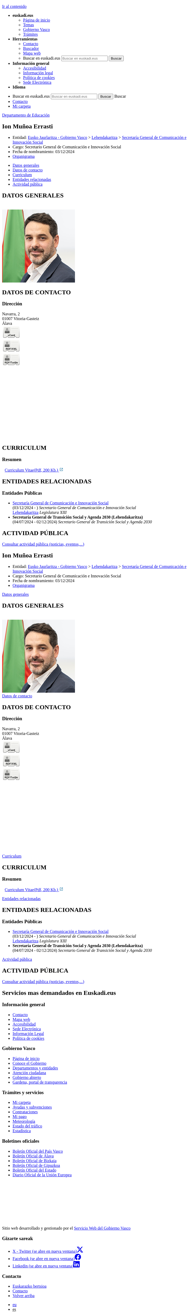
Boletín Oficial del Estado (34, 1170)
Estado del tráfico (27, 1126)
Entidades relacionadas (21, 898)
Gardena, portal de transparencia (40, 1082)
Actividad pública (17, 959)
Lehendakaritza (105, 137)
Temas (28, 25)
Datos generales (15, 594)
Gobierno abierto (27, 1077)
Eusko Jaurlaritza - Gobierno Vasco (57, 137)
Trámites (30, 34)
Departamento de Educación (26, 115)
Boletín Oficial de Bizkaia (35, 1160)
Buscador (31, 48)
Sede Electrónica (37, 82)
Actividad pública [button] (27, 184)
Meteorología (24, 1121)
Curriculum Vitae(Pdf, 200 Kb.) (34, 470)
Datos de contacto (17, 696)
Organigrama (24, 156)
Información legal (38, 73)
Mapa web (32, 53)
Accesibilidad (34, 68)
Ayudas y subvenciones (32, 1107)
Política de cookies (39, 77)
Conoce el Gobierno (29, 1063)
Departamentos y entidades (35, 1068)
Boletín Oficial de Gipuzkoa (36, 1165)
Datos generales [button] (26, 165)
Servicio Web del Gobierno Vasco (102, 1228)
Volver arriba (24, 1295)
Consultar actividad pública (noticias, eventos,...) (43, 544)
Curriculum (11, 856)
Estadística (22, 1131)
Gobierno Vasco (36, 29)
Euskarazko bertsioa (29, 1286)
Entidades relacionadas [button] (32, 179)
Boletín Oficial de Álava (33, 1156)
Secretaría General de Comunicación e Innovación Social (61, 503)
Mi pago (20, 1116)
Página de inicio (36, 20)
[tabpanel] (97, 238)
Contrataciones (25, 1112)
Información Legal (28, 1033)
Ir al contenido (14, 6)
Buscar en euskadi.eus (41, 58)
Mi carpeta (22, 106)
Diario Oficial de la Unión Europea (42, 1175)
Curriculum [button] (22, 175)
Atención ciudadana (29, 1072)
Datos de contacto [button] (28, 170)
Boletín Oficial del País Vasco (38, 1151)
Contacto (30, 43)
